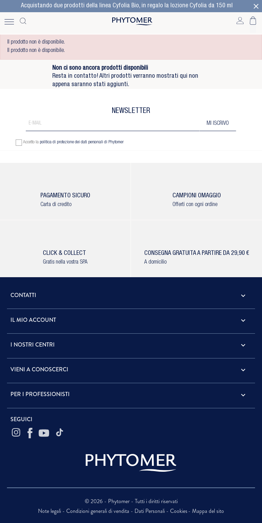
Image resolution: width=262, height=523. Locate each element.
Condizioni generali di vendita (98, 511)
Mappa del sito (208, 511)
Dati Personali (150, 511)
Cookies (178, 511)
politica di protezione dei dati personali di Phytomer (82, 142)
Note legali (50, 511)
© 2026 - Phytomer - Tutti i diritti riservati (131, 501)
